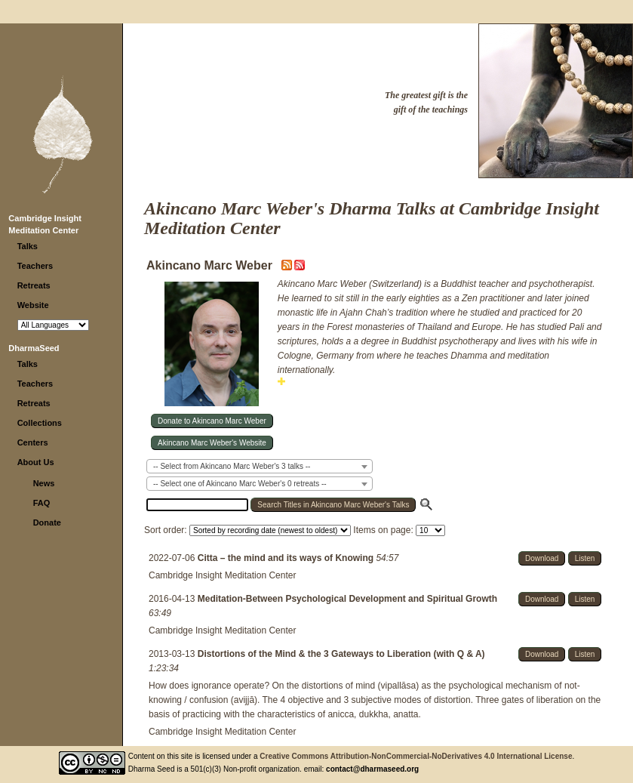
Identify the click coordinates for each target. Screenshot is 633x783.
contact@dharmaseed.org (372, 769)
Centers (32, 442)
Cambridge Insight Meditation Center (222, 575)
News (44, 483)
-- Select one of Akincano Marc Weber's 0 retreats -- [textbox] (240, 483)
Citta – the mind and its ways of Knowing (287, 558)
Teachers (35, 265)
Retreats (34, 285)
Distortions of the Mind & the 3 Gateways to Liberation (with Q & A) (341, 654)
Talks (27, 246)
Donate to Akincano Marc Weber (212, 421)
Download (541, 558)
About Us (35, 462)
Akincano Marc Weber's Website (212, 443)
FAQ (42, 502)
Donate (47, 522)
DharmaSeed (33, 348)
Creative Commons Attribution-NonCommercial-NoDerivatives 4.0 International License (416, 756)
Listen (585, 558)
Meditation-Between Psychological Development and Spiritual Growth (347, 598)
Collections (39, 422)
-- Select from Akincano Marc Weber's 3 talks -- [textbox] (231, 466)
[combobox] (259, 466)
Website (33, 305)
